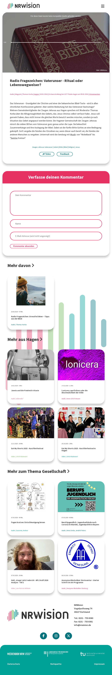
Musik (73, 134)
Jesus (77, 147)
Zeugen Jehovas (38, 147)
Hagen (36, 94)
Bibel (66, 147)
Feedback (64, 154)
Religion (72, 147)
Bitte (61, 147)
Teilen (47, 154)
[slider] (56, 42)
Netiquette (55, 663)
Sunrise (14, 138)
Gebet (56, 147)
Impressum (99, 663)
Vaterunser (49, 147)
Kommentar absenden (23, 246)
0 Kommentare (94, 94)
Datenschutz (13, 663)
